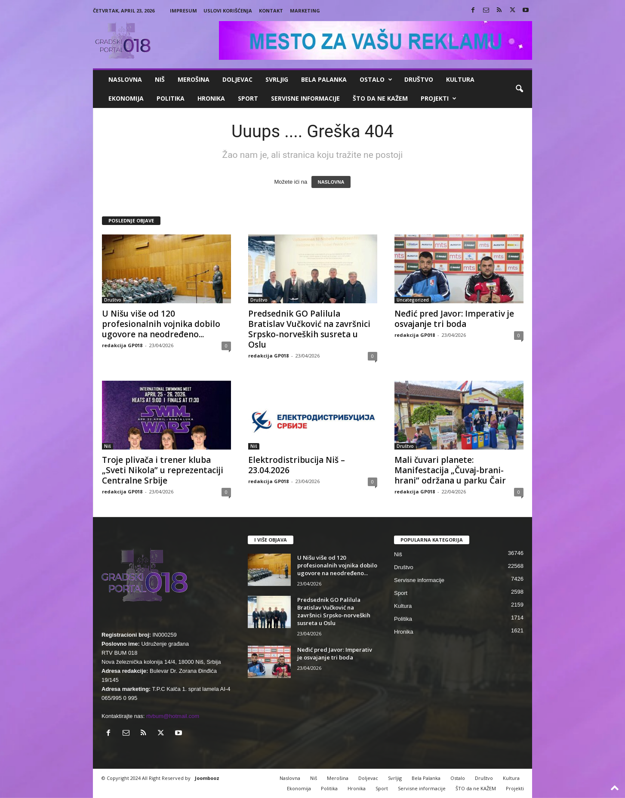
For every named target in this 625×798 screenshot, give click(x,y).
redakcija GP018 (122, 345)
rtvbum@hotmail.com (172, 716)
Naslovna (125, 79)
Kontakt (271, 10)
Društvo (418, 79)
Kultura (460, 79)
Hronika (211, 98)
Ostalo (376, 79)
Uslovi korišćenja (227, 10)
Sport (248, 98)
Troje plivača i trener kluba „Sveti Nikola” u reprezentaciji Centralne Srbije (162, 470)
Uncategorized (413, 300)
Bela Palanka (324, 79)
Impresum (183, 10)
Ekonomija (126, 98)
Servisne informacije (305, 98)
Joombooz (207, 778)
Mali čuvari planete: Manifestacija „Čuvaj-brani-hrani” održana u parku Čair (450, 470)
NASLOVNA (331, 182)
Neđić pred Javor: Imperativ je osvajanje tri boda (454, 319)
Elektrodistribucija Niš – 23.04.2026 (296, 465)
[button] (519, 89)
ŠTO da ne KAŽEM (380, 98)
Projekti (438, 98)
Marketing (305, 10)
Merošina (193, 79)
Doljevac (237, 79)
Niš (160, 79)
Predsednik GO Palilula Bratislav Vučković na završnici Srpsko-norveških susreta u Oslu (309, 329)
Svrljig (276, 79)
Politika (171, 98)
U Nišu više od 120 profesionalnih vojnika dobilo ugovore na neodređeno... (161, 324)
